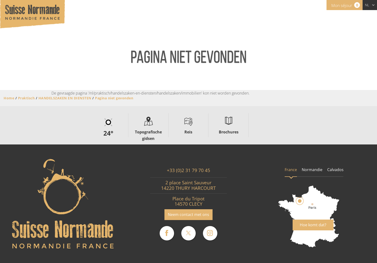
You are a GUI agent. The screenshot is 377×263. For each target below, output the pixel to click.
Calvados (335, 169)
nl (367, 5)
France (291, 169)
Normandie (312, 169)
